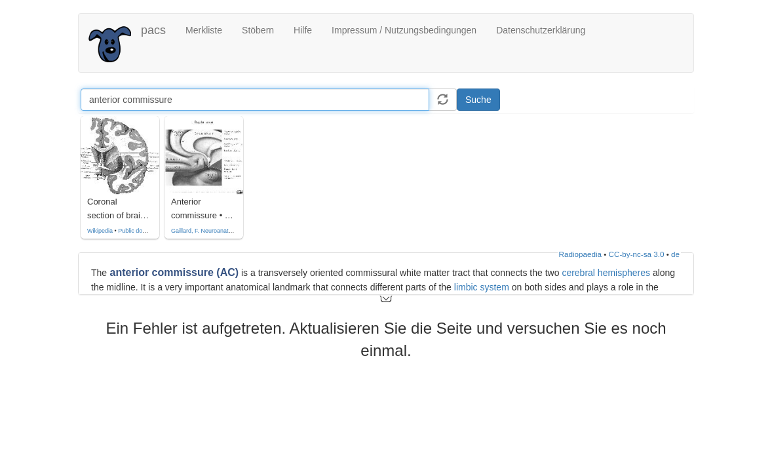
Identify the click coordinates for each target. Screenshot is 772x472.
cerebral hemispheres (606, 272)
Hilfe (303, 30)
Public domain (136, 230)
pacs (153, 30)
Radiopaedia (580, 254)
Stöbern (258, 30)
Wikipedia (100, 230)
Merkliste (203, 30)
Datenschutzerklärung (540, 30)
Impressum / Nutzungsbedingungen (404, 30)
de (675, 254)
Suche (478, 99)
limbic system (481, 287)
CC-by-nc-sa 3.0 (637, 254)
